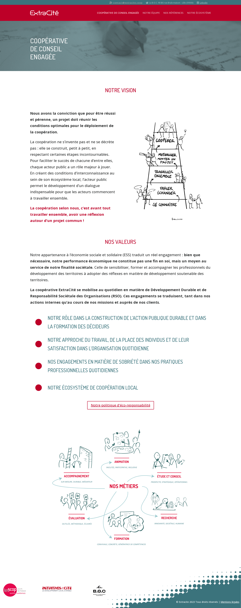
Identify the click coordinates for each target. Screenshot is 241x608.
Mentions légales (230, 601)
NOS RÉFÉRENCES (173, 12)
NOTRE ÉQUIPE (151, 12)
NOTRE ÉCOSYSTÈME (199, 12)
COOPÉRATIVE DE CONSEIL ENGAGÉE (118, 12)
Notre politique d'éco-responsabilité (120, 405)
